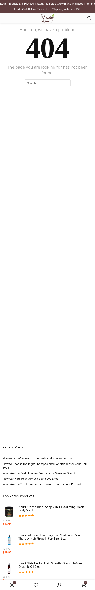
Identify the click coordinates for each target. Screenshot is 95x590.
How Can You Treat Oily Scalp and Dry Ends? (31, 478)
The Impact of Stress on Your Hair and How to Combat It (39, 458)
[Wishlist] (36, 585)
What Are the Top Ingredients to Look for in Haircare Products (43, 484)
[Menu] (4, 18)
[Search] (89, 18)
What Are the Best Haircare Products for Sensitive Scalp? (39, 473)
